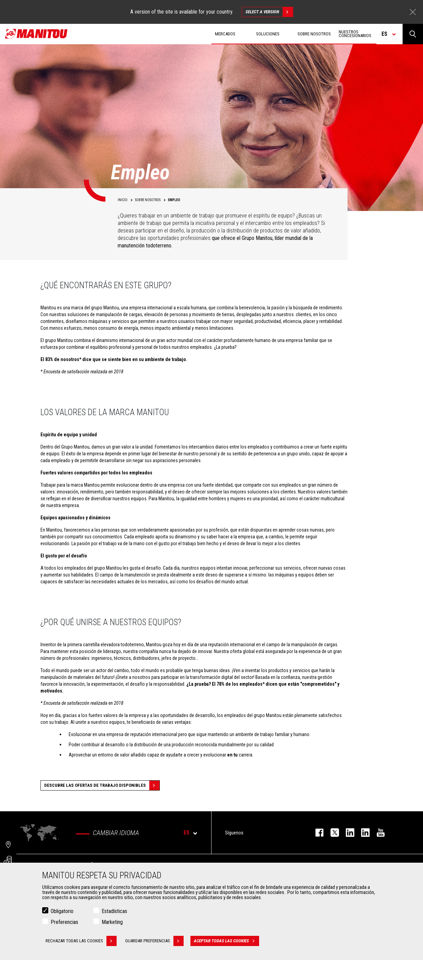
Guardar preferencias (154, 941)
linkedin (362, 832)
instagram (346, 832)
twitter (331, 832)
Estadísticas (114, 911)
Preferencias (64, 922)
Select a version (269, 12)
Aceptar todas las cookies (226, 941)
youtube (377, 832)
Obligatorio (62, 911)
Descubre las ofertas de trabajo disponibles (101, 785)
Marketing (112, 922)
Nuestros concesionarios (355, 33)
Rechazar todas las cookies (81, 941)
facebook (316, 832)
